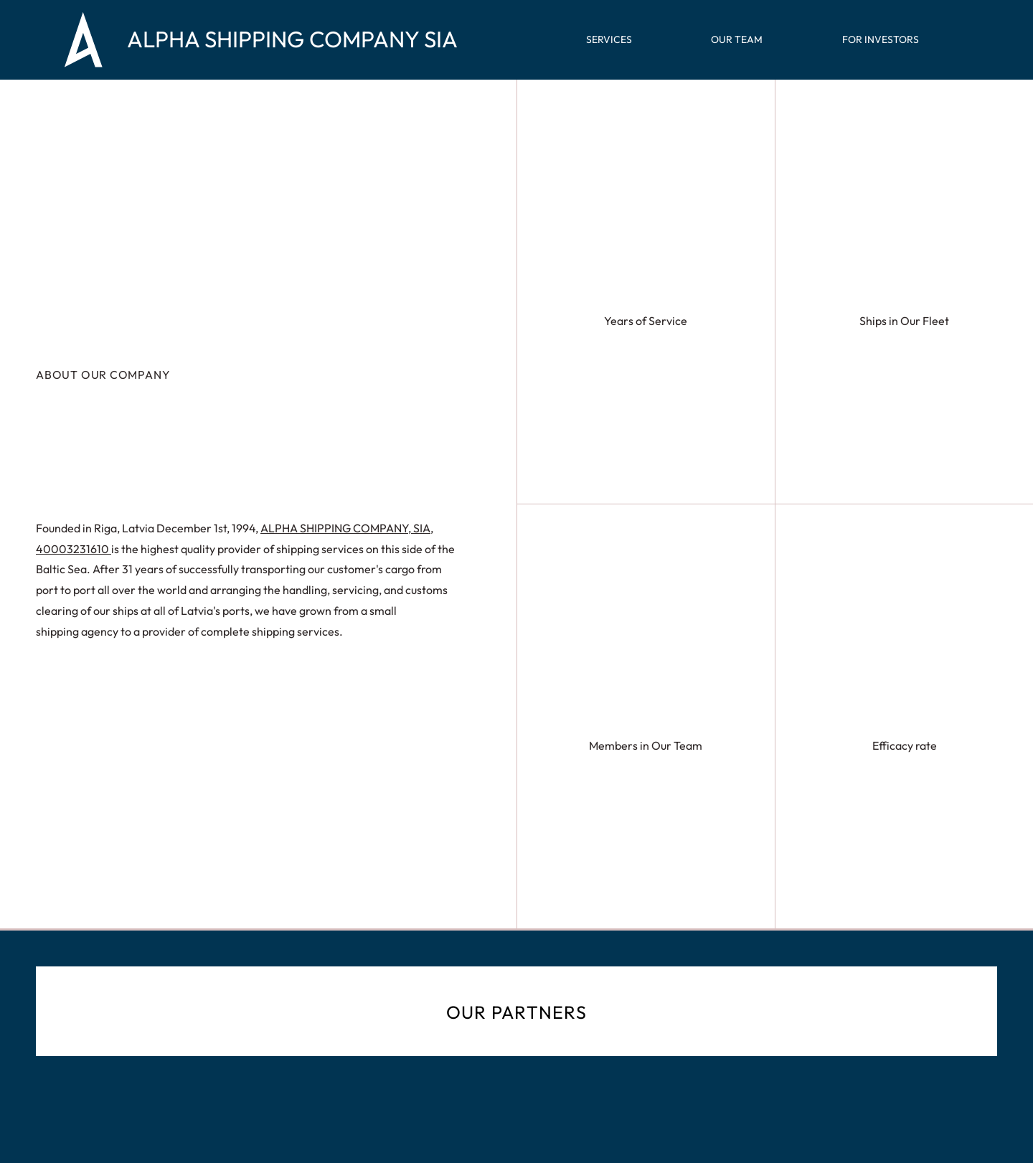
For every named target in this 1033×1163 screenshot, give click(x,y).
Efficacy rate (904, 745)
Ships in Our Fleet (904, 321)
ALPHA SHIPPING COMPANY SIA (292, 39)
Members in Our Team (645, 745)
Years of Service (645, 321)
